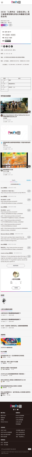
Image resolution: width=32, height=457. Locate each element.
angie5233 (5, 145)
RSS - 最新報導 (4, 442)
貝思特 (4, 357)
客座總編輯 (18, 424)
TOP (29, 449)
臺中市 (9, 32)
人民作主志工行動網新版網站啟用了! (11, 313)
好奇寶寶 (5, 118)
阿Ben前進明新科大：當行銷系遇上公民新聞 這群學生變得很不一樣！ (15, 392)
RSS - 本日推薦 (4, 444)
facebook (14, 409)
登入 (20, 184)
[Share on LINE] (9, 46)
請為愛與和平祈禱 (8, 169)
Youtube (18, 409)
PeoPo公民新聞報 (20, 415)
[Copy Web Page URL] (12, 46)
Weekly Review (4, 421)
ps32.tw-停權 (6, 171)
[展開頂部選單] (30, 2)
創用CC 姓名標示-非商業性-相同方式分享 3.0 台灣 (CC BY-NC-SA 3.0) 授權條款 (8, 41)
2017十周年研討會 (20, 432)
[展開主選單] (2, 2)
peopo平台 (5, 375)
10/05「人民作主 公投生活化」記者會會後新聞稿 (14, 326)
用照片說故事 (4, 436)
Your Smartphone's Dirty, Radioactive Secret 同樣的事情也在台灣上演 (16, 115)
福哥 (4, 381)
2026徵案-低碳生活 (20, 430)
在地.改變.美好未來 (20, 434)
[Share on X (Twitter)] (7, 46)
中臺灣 (10, 37)
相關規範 (3, 417)
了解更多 (16, 288)
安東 (4, 303)
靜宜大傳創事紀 (6, 369)
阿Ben (4, 395)
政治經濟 (8, 34)
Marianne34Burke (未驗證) (7, 234)
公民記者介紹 (19, 421)
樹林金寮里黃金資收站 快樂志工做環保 (11, 386)
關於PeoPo (3, 415)
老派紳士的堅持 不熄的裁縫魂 (9, 368)
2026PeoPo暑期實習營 (6, 347)
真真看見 (5, 387)
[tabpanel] (16, 223)
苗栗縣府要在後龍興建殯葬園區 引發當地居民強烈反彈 (16, 143)
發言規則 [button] (29, 180)
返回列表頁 (15, 265)
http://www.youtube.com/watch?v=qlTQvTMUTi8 (13, 192)
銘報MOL (5, 363)
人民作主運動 (16, 279)
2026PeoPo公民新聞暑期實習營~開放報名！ (13, 374)
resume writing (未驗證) (7, 253)
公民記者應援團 (19, 419)
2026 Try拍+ (4, 430)
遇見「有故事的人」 (20, 436)
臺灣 (6, 32)
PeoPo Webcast (19, 417)
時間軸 (2, 419)
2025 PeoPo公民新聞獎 (6, 432)
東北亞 (6, 37)
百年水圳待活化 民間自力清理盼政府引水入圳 (13, 380)
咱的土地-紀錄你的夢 (5, 434)
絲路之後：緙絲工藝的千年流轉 (9, 361)
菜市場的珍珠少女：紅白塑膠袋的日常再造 (12, 355)
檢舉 (10, 25)
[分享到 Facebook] (4, 46)
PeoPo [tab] (13, 180)
